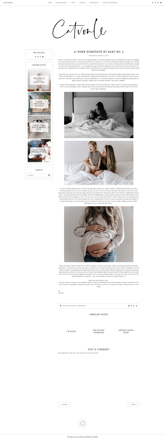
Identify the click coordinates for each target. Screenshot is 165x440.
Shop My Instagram (110, 2)
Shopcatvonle (61, 2)
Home (50, 2)
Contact (83, 2)
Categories (93, 2)
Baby (64, 305)
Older (133, 404)
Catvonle (8, 3)
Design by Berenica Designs (88, 437)
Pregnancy (82, 305)
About (73, 2)
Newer (64, 404)
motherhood (72, 305)
